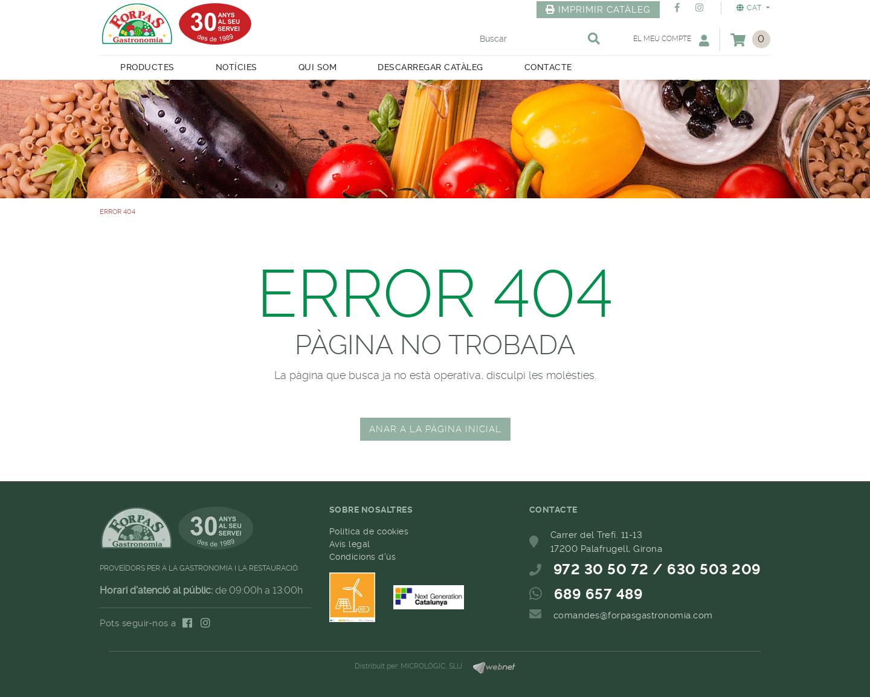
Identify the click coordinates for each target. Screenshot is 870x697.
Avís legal (349, 544)
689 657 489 (598, 594)
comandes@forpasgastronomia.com (633, 615)
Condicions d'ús (362, 557)
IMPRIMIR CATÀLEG (598, 9)
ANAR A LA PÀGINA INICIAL (435, 429)
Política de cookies (369, 531)
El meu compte (671, 40)
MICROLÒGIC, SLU (431, 666)
